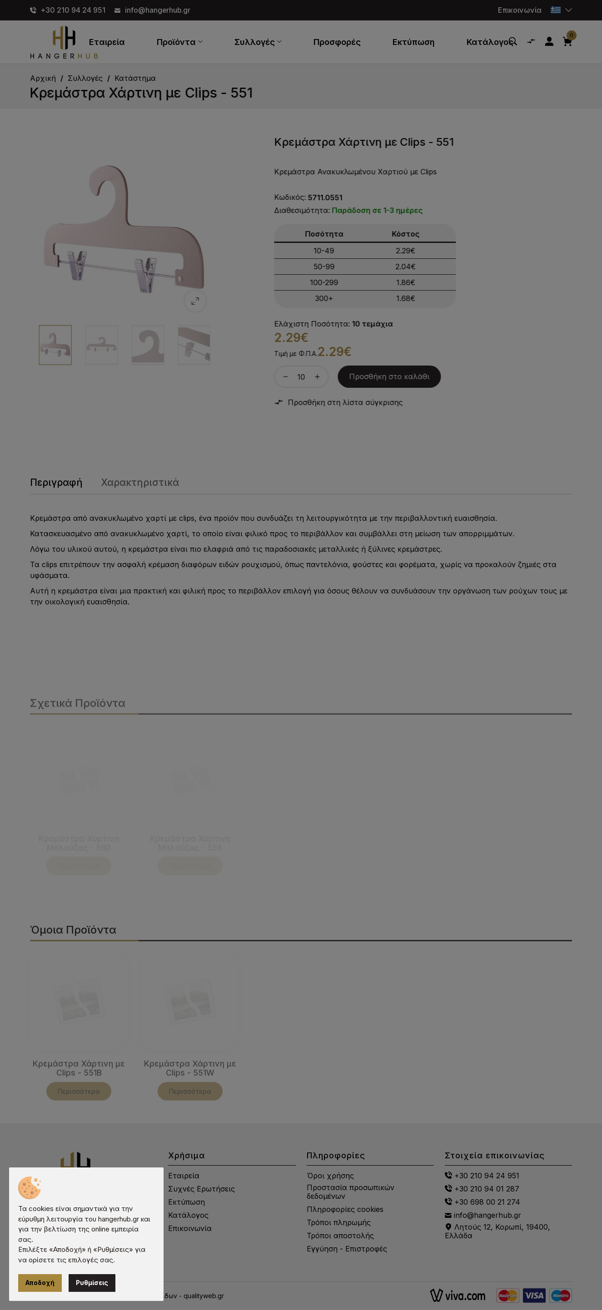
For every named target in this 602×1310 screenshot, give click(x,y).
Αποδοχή (40, 1283)
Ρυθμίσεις (93, 1283)
